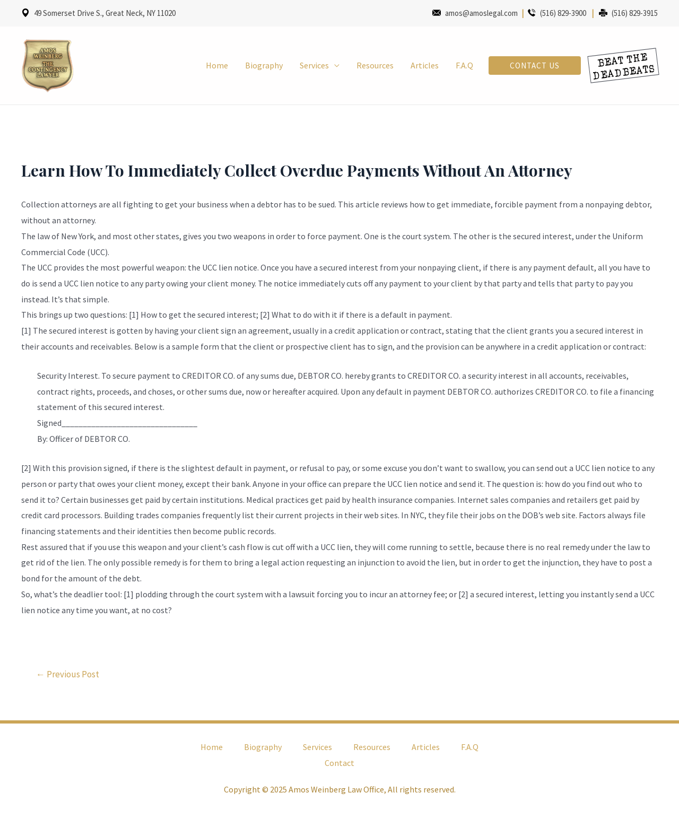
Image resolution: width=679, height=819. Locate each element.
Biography (264, 65)
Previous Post (67, 674)
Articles (425, 65)
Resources (375, 65)
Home (217, 65)
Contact (339, 762)
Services (314, 65)
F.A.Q (464, 65)
